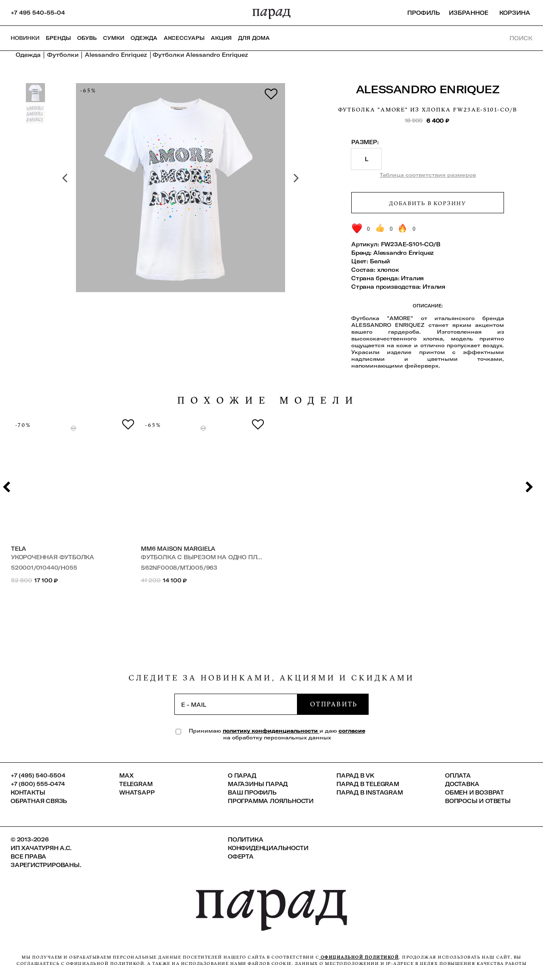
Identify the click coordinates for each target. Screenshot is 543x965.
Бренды (58, 38)
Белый (380, 261)
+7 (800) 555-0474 (38, 784)
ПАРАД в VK (355, 775)
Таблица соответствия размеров (428, 175)
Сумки (113, 38)
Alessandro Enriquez (428, 89)
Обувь (87, 38)
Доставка (462, 784)
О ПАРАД (242, 775)
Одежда (144, 38)
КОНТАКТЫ (28, 792)
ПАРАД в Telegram (367, 784)
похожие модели (268, 400)
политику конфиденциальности (271, 731)
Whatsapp (136, 792)
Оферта (241, 856)
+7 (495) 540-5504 (38, 775)
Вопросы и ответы (478, 801)
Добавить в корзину (427, 203)
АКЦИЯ (221, 38)
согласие (352, 731)
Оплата (458, 775)
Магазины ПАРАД (258, 784)
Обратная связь (39, 801)
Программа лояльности (270, 801)
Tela (18, 548)
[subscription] (235, 704)
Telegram (135, 784)
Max (126, 775)
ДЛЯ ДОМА (254, 38)
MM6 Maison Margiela (178, 548)
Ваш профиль (252, 792)
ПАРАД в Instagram (369, 792)
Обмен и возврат (474, 792)
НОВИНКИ (25, 38)
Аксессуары (184, 38)
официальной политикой (359, 957)
